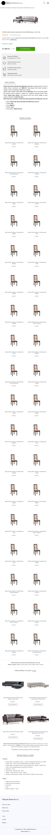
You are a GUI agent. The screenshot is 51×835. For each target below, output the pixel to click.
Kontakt (4, 819)
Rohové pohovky (24, 664)
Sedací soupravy (39, 664)
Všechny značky (6, 804)
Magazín (4, 822)
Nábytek (8, 7)
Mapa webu (5, 807)
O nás (3, 816)
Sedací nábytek (32, 664)
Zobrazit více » (13, 39)
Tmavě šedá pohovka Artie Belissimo (13, 731)
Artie (47, 38)
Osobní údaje (5, 811)
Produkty (4, 7)
